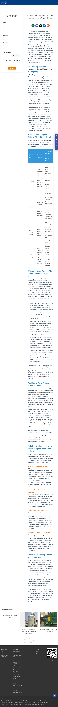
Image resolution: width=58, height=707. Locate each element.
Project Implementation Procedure (4, 655)
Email (5, 29)
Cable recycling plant (17, 665)
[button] (31, 640)
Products (15, 649)
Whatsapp (5, 35)
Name (5, 22)
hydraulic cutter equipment (37, 107)
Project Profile (4, 651)
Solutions (4, 649)
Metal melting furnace (17, 692)
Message (5, 42)
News (37, 649)
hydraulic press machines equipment (37, 292)
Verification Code (7, 52)
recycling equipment (38, 392)
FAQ (37, 653)
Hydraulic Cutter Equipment (40, 69)
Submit (12, 68)
